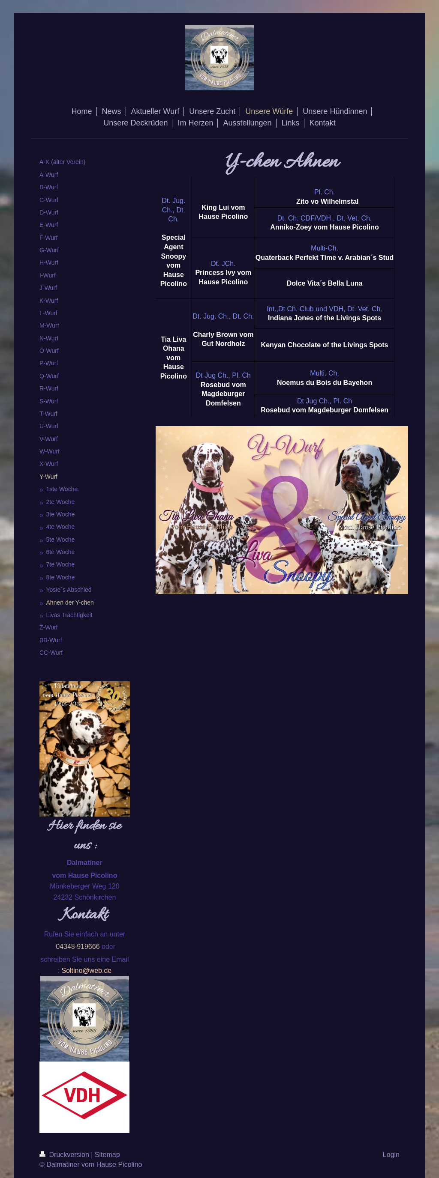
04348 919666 (77, 946)
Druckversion (65, 1154)
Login (391, 1154)
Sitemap (107, 1154)
